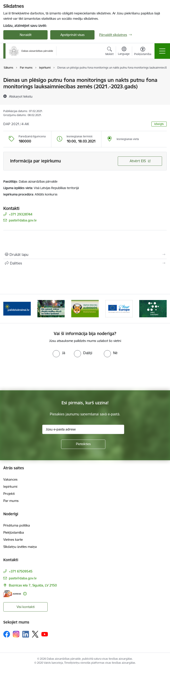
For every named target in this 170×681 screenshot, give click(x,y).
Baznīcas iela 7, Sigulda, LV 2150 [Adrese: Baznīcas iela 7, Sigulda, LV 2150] (33, 585)
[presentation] (37, 374)
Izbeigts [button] (159, 124)
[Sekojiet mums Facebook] (6, 634)
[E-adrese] (12, 593)
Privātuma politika (16, 525)
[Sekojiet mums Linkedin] (25, 634)
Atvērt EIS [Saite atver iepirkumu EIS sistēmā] (138, 161)
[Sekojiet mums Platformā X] (35, 634)
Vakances (10, 479)
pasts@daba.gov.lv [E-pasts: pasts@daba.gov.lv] (23, 220)
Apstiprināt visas (72, 35)
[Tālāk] (161, 309)
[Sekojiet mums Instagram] (16, 634)
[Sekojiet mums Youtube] (44, 634)
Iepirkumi (10, 486)
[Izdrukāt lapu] (85, 254)
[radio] (59, 352)
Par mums (11, 501)
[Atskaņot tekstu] (21, 96)
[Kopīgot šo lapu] (85, 263)
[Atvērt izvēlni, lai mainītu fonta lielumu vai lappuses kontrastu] (142, 51)
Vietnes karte (13, 539)
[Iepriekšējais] (8, 309)
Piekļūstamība (13, 532)
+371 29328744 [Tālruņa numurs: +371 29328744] (20, 214)
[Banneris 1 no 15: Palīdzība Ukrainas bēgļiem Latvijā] (17, 308)
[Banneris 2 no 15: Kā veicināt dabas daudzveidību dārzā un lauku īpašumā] (51, 308)
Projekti (9, 494)
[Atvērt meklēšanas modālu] (109, 51)
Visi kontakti (26, 607)
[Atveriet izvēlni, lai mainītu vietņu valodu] (124, 51)
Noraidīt (25, 35)
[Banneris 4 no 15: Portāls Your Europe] (119, 308)
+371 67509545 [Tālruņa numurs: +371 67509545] (21, 571)
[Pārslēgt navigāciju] (162, 51)
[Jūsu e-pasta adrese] (83, 429)
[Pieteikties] (83, 444)
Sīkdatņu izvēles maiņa (20, 547)
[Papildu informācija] (25, 593)
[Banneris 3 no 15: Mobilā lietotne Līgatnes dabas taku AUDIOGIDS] (85, 308)
